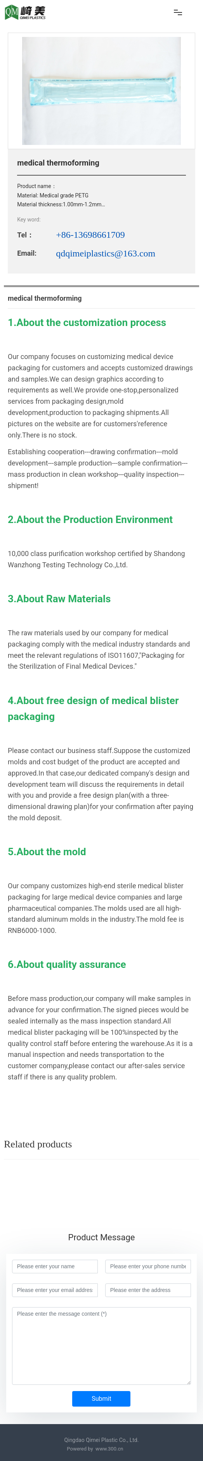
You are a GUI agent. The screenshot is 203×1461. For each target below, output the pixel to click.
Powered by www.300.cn (95, 1449)
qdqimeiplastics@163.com (105, 253)
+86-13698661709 (90, 235)
